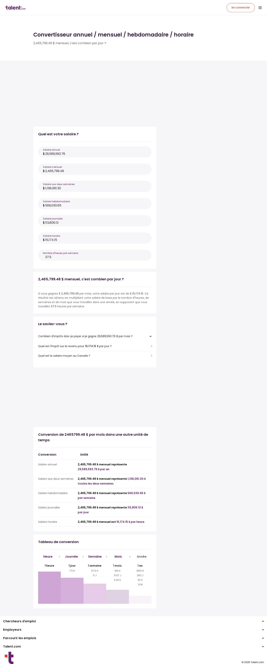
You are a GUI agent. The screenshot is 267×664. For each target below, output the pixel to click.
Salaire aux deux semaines (59, 184)
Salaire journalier (53, 218)
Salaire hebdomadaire (56, 201)
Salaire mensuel (52, 167)
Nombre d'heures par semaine (60, 253)
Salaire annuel (51, 149)
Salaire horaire (51, 235)
